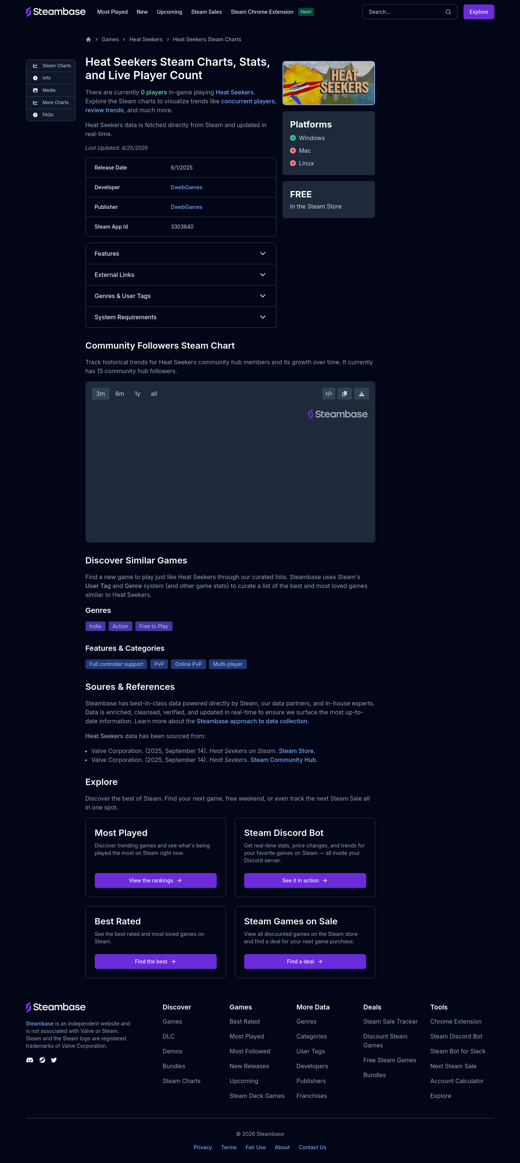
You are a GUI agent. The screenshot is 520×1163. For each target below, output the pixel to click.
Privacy (203, 1147)
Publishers (311, 1081)
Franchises (312, 1095)
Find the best (155, 961)
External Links (181, 274)
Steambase (40, 1023)
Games (110, 39)
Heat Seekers (145, 39)
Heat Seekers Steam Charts (207, 39)
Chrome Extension (456, 1021)
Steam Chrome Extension (262, 12)
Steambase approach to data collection (252, 721)
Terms (229, 1147)
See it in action (304, 880)
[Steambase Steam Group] (42, 1060)
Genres (307, 1021)
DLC (169, 1036)
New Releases (249, 1066)
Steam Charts (182, 1081)
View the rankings (156, 880)
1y (138, 393)
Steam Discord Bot (456, 1036)
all (154, 393)
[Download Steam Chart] (361, 394)
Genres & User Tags (181, 295)
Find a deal (305, 961)
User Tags (311, 1051)
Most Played (112, 12)
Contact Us (312, 1147)
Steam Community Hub (283, 759)
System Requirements (181, 317)
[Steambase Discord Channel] (29, 1060)
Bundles (174, 1066)
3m (100, 393)
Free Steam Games (390, 1060)
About (282, 1147)
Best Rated (245, 1021)
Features (181, 253)
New (142, 12)
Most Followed (250, 1051)
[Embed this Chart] (329, 394)
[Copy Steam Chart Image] (344, 394)
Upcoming (170, 12)
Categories (312, 1036)
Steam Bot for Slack (458, 1051)
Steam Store (296, 751)
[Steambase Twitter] (54, 1060)
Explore (478, 12)
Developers (313, 1066)
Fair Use (256, 1147)
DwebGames (187, 187)
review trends (104, 110)
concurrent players (248, 101)
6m (119, 393)
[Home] (88, 39)
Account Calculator (457, 1081)
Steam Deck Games (257, 1095)
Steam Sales (206, 12)
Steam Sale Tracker (391, 1021)
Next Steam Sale (453, 1066)
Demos (173, 1051)
